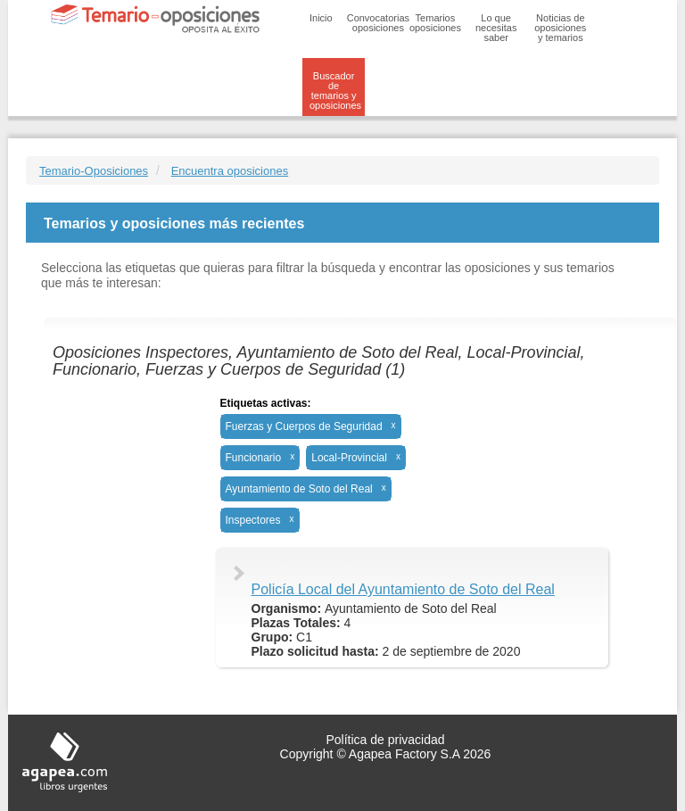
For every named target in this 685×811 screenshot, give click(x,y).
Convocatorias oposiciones (378, 22)
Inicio (321, 17)
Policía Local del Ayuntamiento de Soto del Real (403, 589)
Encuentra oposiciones (230, 171)
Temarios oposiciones (435, 22)
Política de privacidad (385, 739)
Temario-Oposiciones (93, 171)
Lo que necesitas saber (495, 27)
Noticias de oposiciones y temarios (560, 27)
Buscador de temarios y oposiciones (335, 90)
